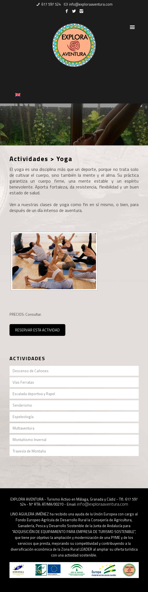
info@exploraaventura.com (91, 4)
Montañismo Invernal (29, 439)
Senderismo (22, 405)
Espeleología (23, 416)
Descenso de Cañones (31, 371)
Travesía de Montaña (29, 451)
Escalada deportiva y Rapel (34, 394)
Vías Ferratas (23, 382)
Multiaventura (23, 428)
